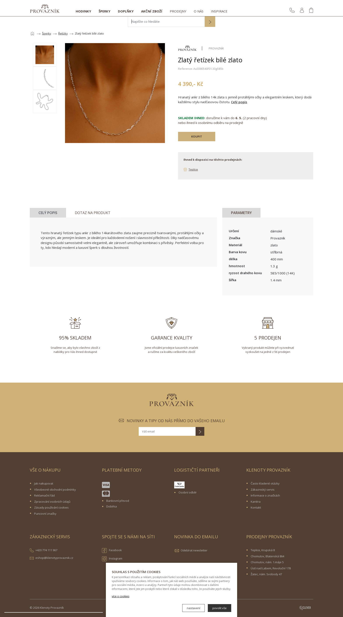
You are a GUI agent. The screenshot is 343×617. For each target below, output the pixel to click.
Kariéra (256, 501)
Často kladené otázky (265, 483)
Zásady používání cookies (51, 507)
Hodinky (83, 11)
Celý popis (239, 102)
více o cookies (120, 596)
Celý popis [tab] (47, 212)
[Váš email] (167, 431)
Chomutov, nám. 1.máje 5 (267, 562)
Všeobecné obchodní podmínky (55, 489)
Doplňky (126, 11)
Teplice (193, 169)
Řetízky (63, 33)
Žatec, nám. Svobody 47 (266, 574)
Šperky (104, 11)
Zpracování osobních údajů (52, 501)
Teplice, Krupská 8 (263, 550)
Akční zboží (151, 11)
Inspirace (219, 11)
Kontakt (256, 507)
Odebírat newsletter (194, 550)
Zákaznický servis (263, 489)
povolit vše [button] (219, 608)
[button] (210, 22)
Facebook (112, 550)
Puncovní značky (45, 513)
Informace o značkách (265, 495)
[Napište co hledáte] (166, 21)
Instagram (112, 558)
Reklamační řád (44, 495)
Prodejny (178, 11)
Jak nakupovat (43, 483)
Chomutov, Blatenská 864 (267, 556)
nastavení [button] (193, 608)
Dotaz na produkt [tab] (92, 212)
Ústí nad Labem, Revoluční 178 (271, 568)
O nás (198, 11)
